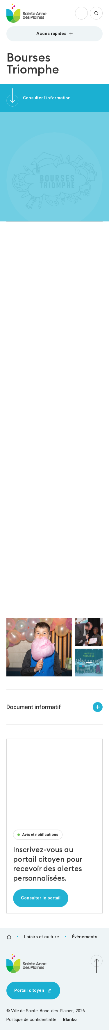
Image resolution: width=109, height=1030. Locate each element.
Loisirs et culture (41, 936)
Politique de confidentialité (31, 1019)
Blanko (70, 1019)
